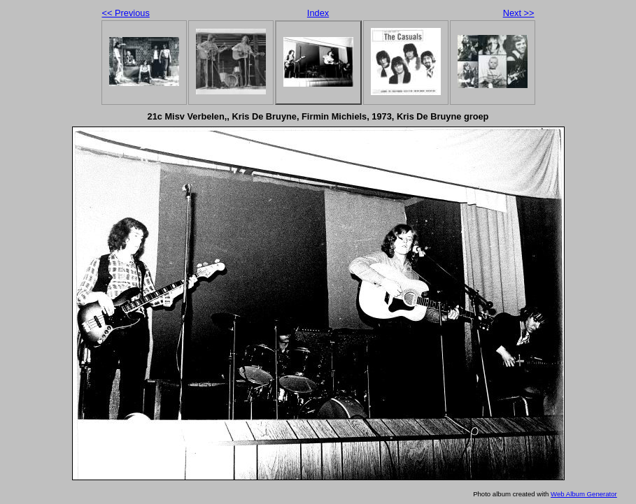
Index (318, 13)
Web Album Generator (584, 494)
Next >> (519, 13)
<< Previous (126, 13)
